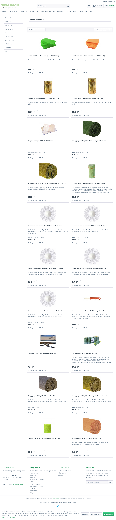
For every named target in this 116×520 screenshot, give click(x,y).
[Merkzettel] (89, 6)
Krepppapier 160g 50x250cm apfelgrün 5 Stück (89, 141)
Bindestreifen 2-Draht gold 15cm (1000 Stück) (88, 98)
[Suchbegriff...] (53, 6)
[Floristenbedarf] (71, 11)
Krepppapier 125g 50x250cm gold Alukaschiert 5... (90, 396)
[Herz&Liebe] (13, 11)
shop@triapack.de (18, 484)
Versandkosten (55, 498)
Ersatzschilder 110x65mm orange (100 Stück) (88, 56)
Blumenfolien (9, 29)
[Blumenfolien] (46, 11)
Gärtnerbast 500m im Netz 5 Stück (84, 353)
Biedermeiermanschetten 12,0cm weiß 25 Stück (45, 226)
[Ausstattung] (94, 11)
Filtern (32, 30)
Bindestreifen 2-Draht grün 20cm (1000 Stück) (88, 183)
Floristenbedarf (9, 40)
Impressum (33, 491)
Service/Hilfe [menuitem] (108, 1)
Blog (6, 51)
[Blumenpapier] (58, 11)
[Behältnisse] (83, 11)
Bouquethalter (9, 36)
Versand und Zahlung (37, 479)
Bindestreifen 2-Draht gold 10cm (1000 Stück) (44, 98)
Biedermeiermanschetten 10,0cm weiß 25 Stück (45, 268)
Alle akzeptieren (96, 514)
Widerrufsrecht (35, 484)
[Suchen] (68, 6)
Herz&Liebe (8, 18)
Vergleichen (32, 73)
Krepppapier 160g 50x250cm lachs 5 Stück (87, 438)
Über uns (33, 477)
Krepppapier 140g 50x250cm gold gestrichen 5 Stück (47, 183)
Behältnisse (8, 44)
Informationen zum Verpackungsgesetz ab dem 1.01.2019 (43, 472)
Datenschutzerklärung (37, 486)
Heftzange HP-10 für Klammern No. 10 (42, 353)
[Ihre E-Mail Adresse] (97, 482)
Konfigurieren (108, 514)
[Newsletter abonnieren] (110, 482)
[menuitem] (53, 6)
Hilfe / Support (62, 473)
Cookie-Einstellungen (64, 471)
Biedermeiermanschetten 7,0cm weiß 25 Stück (45, 311)
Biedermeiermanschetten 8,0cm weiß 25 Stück (89, 268)
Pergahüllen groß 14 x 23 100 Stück (40, 141)
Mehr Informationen (8, 517)
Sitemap (32, 488)
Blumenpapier (9, 33)
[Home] (4, 11)
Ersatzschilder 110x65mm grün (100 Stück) (43, 56)
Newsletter (33, 475)
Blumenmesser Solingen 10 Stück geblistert (88, 311)
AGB (31, 482)
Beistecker (8, 22)
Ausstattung (8, 48)
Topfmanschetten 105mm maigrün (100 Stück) (45, 438)
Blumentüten (9, 25)
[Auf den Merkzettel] (42, 73)
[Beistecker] (23, 11)
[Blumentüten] (34, 11)
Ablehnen (85, 514)
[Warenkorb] (109, 6)
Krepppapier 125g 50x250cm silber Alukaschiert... (46, 396)
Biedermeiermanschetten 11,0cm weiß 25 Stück (89, 226)
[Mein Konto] (97, 6)
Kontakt (60, 475)
